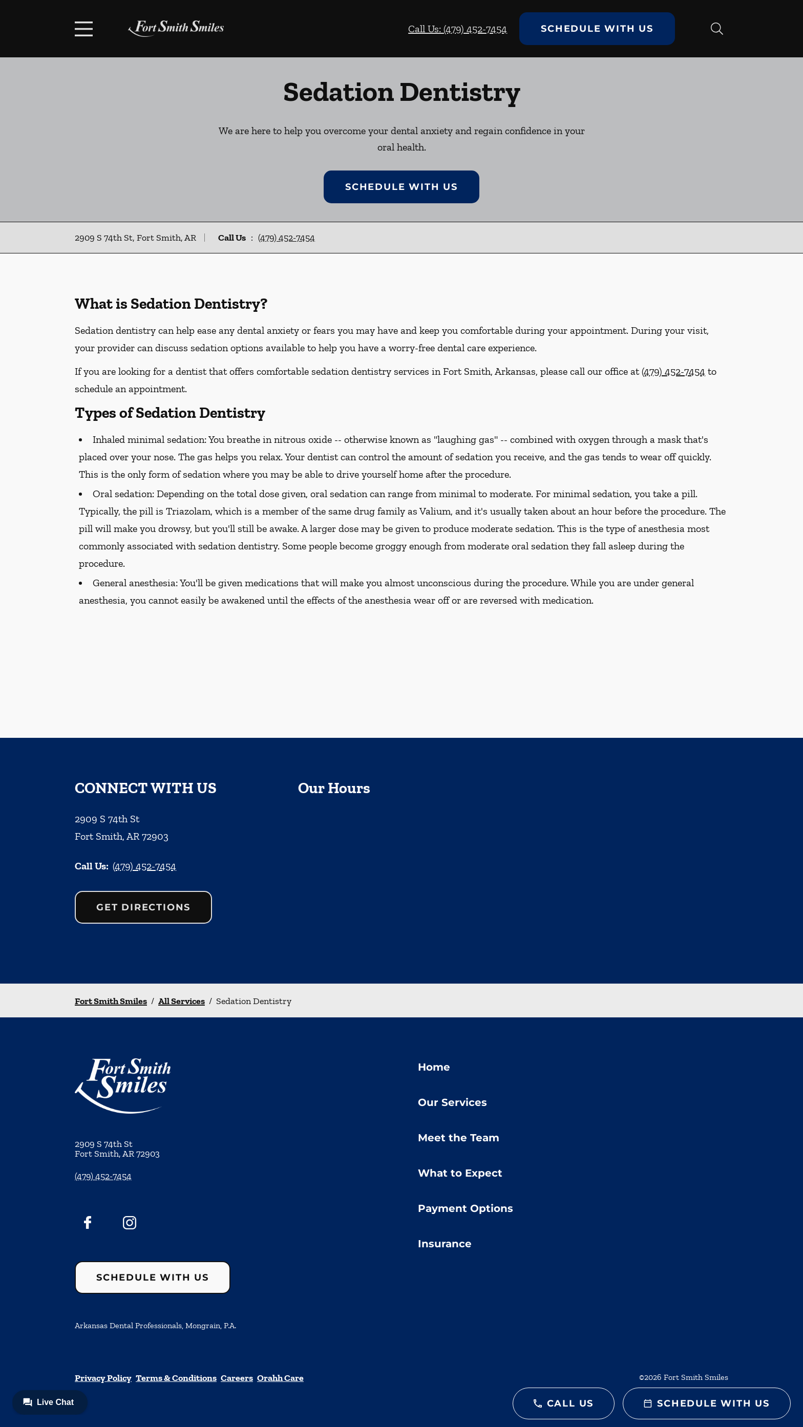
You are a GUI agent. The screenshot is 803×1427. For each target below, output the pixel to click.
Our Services (452, 1102)
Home (434, 1067)
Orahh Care (280, 1377)
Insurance (445, 1244)
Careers (237, 1377)
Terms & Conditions (176, 1377)
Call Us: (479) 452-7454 (457, 29)
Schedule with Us (597, 28)
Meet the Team (458, 1138)
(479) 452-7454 (286, 237)
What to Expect (460, 1173)
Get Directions (143, 907)
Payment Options (465, 1208)
